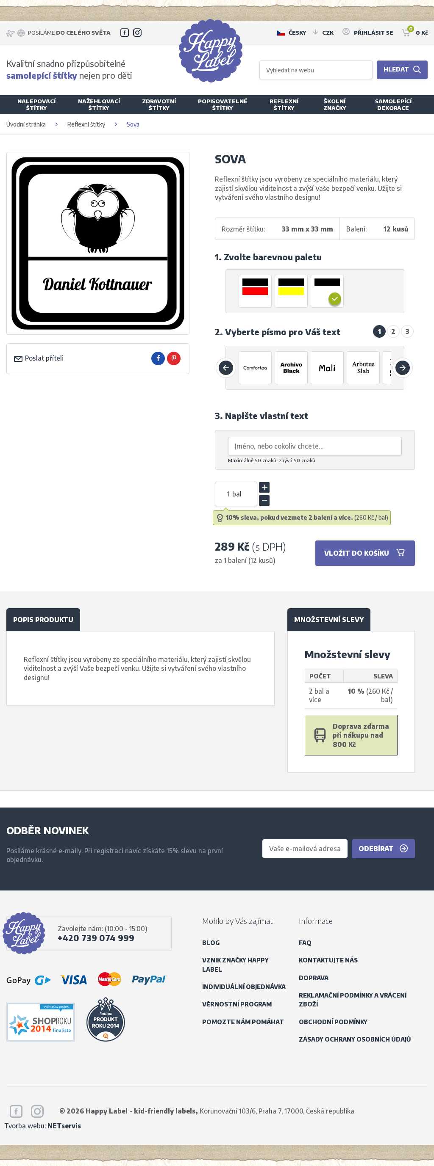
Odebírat (383, 848)
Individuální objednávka (244, 986)
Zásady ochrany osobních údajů (355, 1039)
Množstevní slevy (329, 619)
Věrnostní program (237, 1004)
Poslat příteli (38, 358)
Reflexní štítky (86, 124)
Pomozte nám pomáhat (243, 1021)
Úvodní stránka (26, 124)
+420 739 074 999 (96, 938)
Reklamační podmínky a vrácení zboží (352, 1000)
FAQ (305, 942)
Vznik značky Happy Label (235, 965)
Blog (211, 942)
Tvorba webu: (42, 1126)
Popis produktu (43, 619)
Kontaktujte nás (328, 960)
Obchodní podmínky (333, 1021)
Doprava (313, 977)
